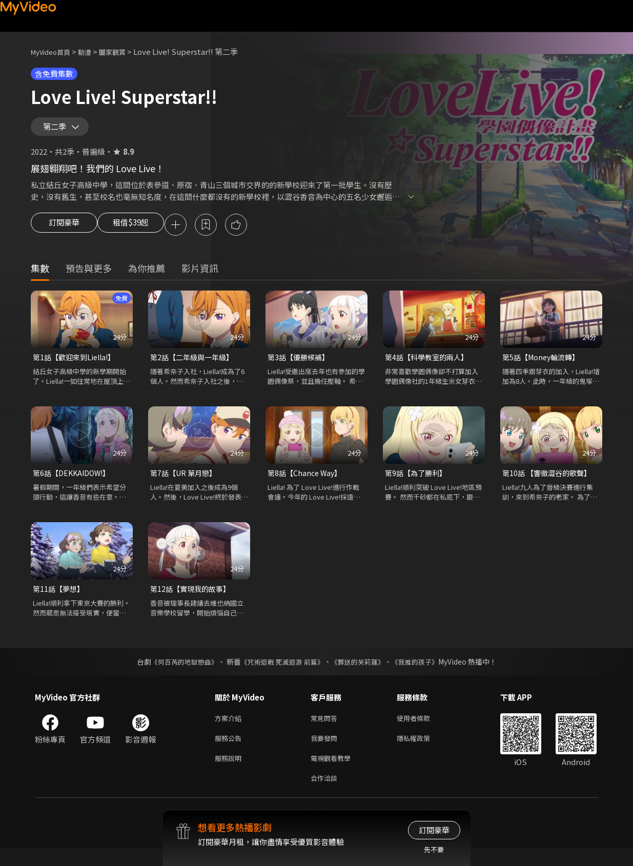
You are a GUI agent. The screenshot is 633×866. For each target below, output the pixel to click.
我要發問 (326, 752)
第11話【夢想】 (60, 599)
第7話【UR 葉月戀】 (185, 483)
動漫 (92, 51)
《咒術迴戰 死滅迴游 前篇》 (280, 673)
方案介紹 (230, 730)
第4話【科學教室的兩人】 (429, 366)
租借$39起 (139, 232)
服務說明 (230, 773)
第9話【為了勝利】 (418, 483)
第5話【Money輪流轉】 (543, 366)
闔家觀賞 (123, 51)
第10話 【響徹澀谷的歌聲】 (549, 483)
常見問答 (326, 730)
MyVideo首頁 (54, 51)
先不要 (434, 849)
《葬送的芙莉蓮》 (361, 673)
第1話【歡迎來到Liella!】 (77, 366)
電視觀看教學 (334, 773)
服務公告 (230, 752)
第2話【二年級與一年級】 (194, 366)
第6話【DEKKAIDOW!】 (74, 483)
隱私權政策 (422, 752)
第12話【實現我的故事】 (192, 599)
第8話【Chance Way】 (306, 483)
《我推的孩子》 (422, 673)
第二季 (57, 130)
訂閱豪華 (64, 232)
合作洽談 (326, 795)
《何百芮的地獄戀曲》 (177, 673)
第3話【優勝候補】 (300, 366)
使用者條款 (422, 730)
